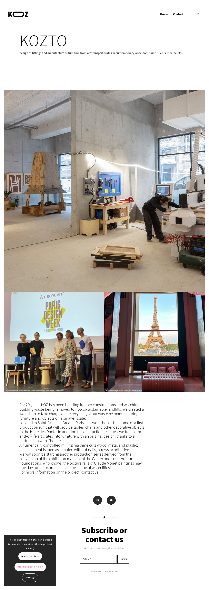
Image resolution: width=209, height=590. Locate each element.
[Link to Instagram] (198, 14)
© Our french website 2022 (104, 571)
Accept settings (30, 556)
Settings (30, 577)
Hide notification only (30, 566)
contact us (89, 481)
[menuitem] (164, 14)
